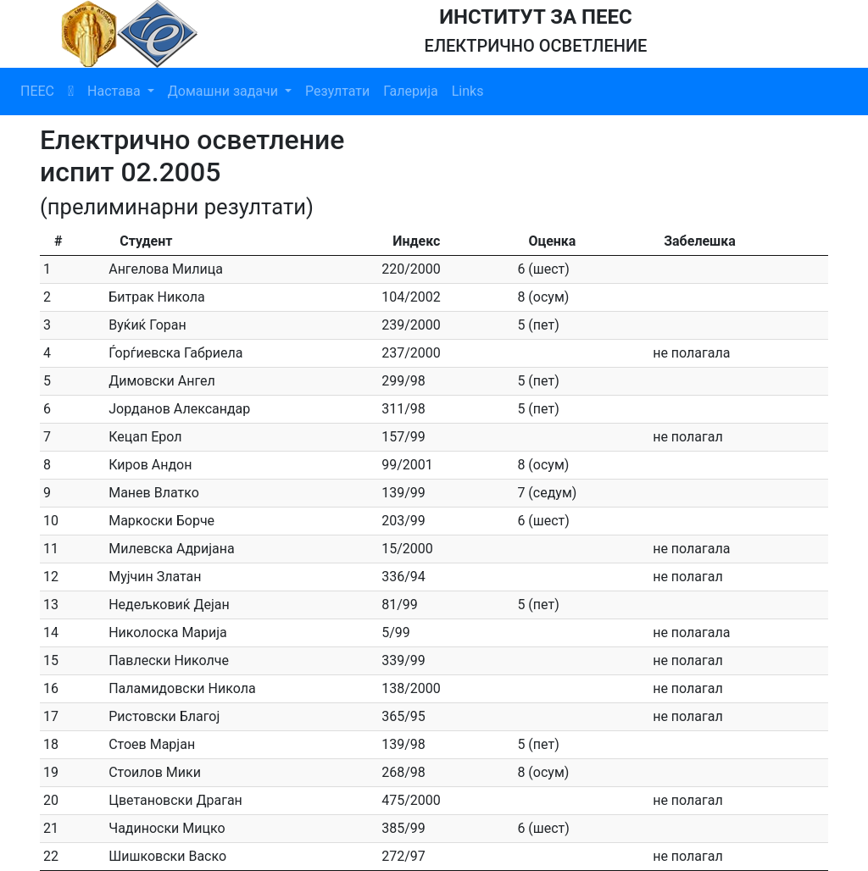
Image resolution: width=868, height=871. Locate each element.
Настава (115, 91)
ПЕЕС (37, 91)
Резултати (337, 91)
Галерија (410, 91)
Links (468, 91)
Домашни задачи (224, 91)
